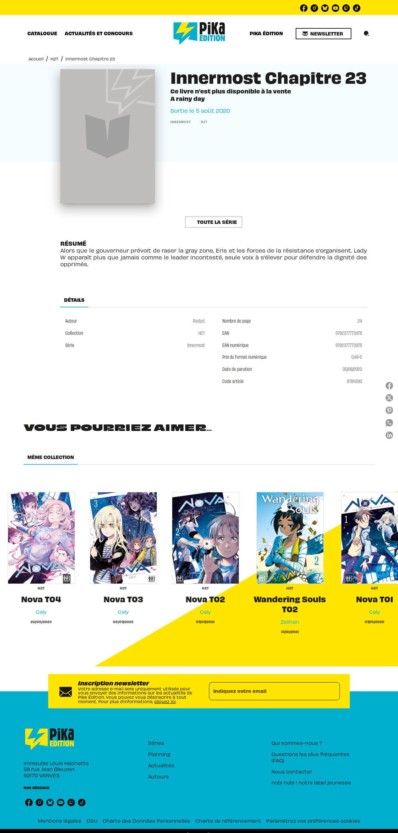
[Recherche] (366, 33)
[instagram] (314, 8)
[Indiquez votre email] (266, 691)
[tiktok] (356, 8)
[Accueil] (199, 33)
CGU (92, 820)
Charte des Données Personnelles (146, 820)
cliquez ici (165, 701)
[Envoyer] (332, 691)
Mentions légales (59, 820)
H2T (54, 58)
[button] (323, 33)
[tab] (42, 33)
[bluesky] (325, 8)
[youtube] (335, 8)
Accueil (36, 58)
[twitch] (346, 8)
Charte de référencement (228, 820)
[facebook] (303, 8)
